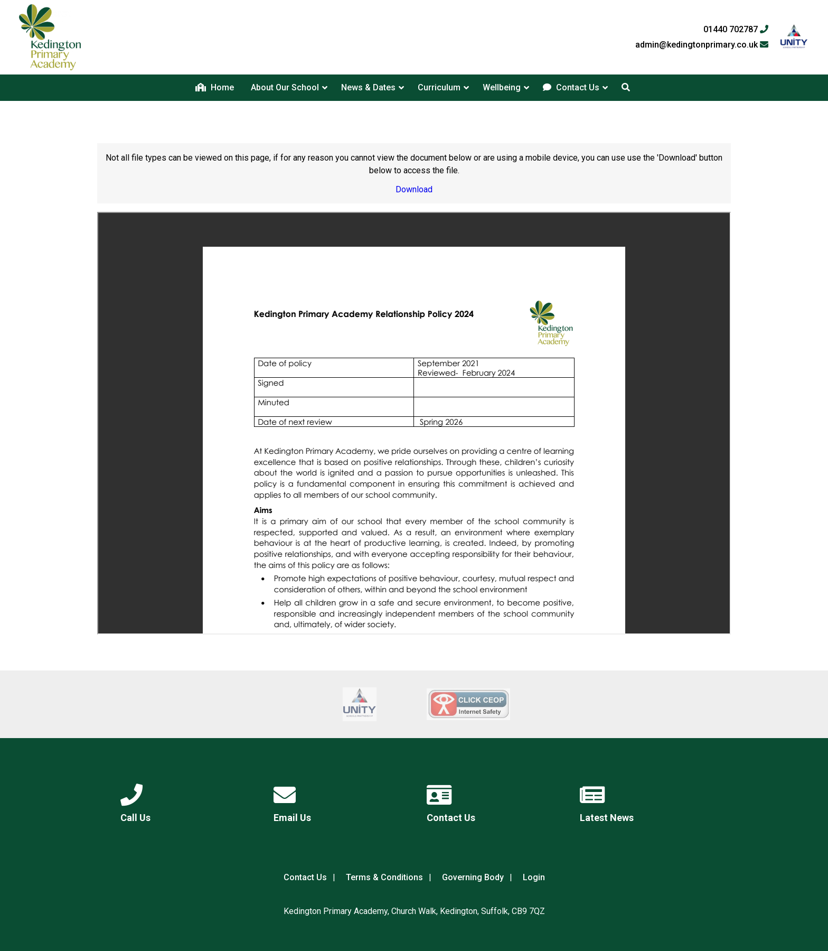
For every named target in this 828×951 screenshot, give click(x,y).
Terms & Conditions (384, 877)
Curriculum (439, 87)
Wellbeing (502, 87)
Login (534, 877)
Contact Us (571, 87)
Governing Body (473, 877)
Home (214, 87)
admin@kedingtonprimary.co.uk (701, 45)
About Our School (285, 87)
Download (414, 189)
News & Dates (368, 87)
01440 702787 (735, 29)
